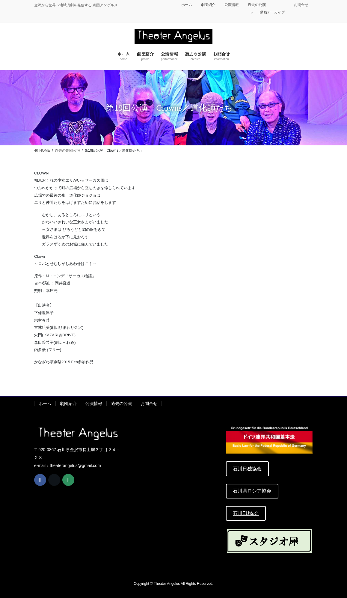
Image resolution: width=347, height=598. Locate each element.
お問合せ (301, 5)
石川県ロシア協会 (252, 490)
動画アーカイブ (272, 12)
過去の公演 (257, 5)
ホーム (186, 5)
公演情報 (231, 5)
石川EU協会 (246, 513)
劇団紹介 (208, 5)
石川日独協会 (247, 468)
